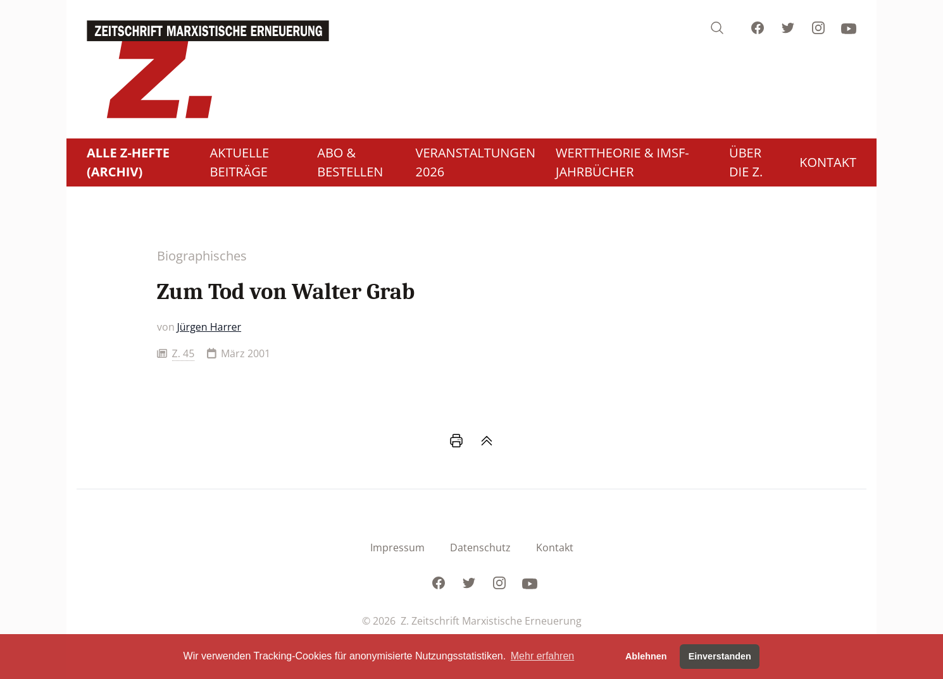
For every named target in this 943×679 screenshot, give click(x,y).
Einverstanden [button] (720, 656)
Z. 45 (183, 353)
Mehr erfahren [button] (543, 656)
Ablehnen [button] (646, 656)
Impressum (397, 547)
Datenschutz (480, 547)
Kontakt (554, 547)
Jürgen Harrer (209, 327)
